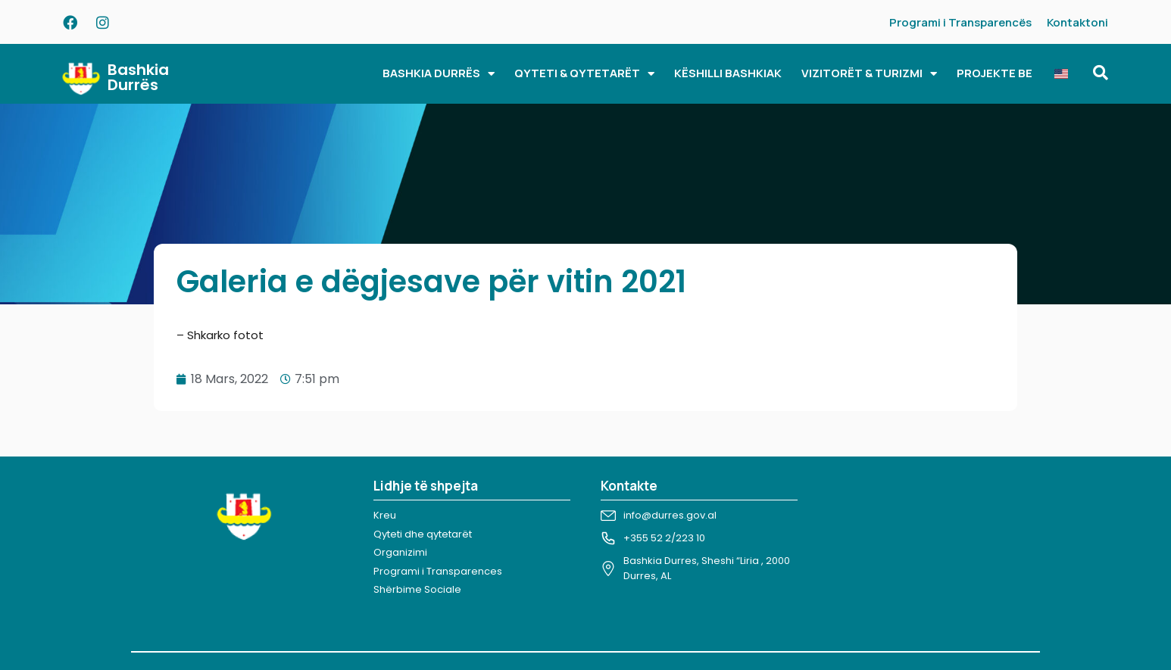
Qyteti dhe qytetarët (422, 534)
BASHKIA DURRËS (439, 74)
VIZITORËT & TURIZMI (869, 74)
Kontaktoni (1077, 22)
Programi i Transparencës (960, 22)
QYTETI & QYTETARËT (584, 74)
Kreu (384, 515)
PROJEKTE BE (994, 73)
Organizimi (400, 552)
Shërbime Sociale (417, 589)
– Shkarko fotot (220, 335)
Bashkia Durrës (138, 77)
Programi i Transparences (437, 571)
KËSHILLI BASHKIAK (728, 73)
